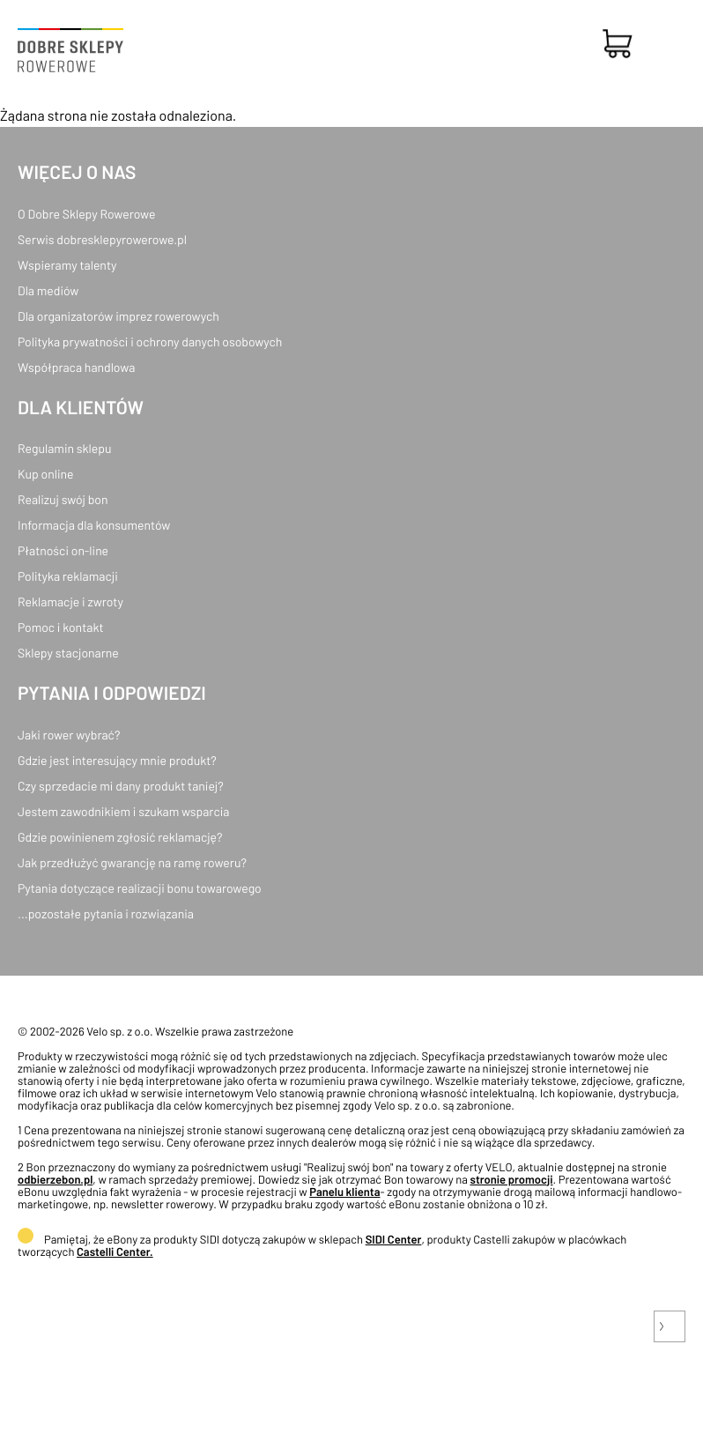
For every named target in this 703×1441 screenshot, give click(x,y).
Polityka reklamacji (68, 575)
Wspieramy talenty (67, 264)
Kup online (45, 473)
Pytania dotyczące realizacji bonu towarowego (140, 887)
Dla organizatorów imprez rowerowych (118, 315)
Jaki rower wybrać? (69, 734)
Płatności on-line (63, 550)
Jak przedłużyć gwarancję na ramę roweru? (132, 862)
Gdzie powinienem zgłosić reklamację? (120, 836)
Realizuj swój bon (62, 499)
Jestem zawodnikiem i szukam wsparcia (123, 811)
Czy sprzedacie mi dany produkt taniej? (121, 785)
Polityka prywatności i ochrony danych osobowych (150, 341)
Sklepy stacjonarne (68, 652)
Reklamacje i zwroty (70, 601)
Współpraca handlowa (76, 367)
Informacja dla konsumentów (94, 524)
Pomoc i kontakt (61, 627)
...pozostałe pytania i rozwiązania (106, 913)
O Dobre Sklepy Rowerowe (86, 213)
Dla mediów (48, 290)
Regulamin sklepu (65, 448)
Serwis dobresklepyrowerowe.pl (102, 239)
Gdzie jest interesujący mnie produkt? (117, 760)
